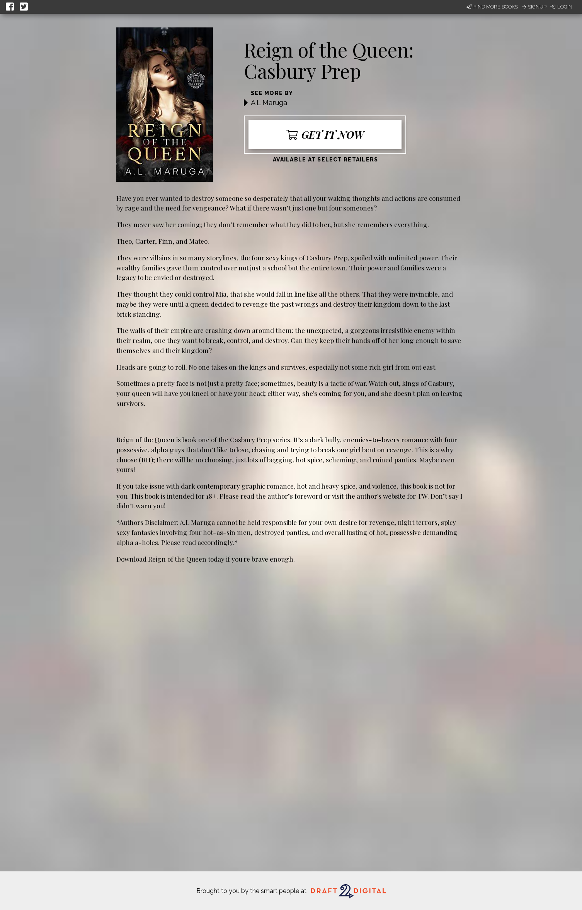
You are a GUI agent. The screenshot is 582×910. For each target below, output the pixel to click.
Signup (534, 7)
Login (561, 7)
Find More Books (492, 7)
